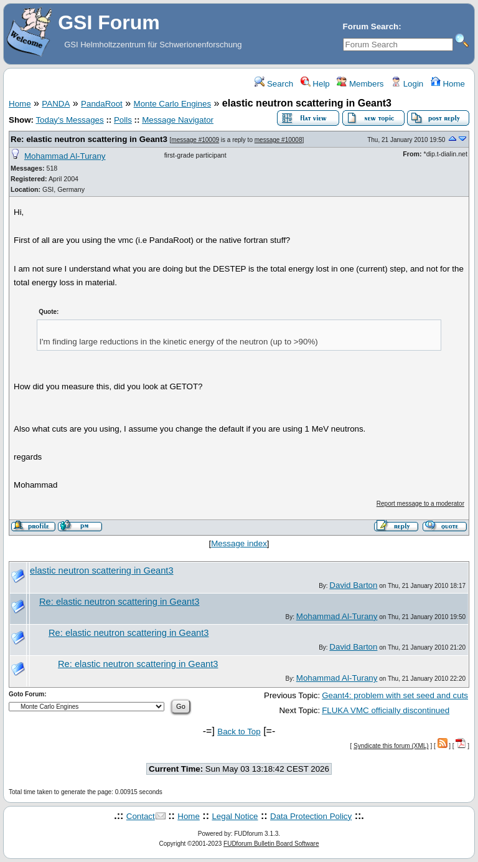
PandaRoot (102, 103)
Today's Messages (69, 120)
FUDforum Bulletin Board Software (271, 843)
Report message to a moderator (420, 503)
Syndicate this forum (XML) (391, 745)
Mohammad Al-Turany (65, 156)
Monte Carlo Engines (172, 103)
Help (315, 83)
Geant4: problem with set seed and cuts (395, 695)
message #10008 (278, 139)
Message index (239, 543)
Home (448, 83)
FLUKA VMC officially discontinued (385, 710)
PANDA (56, 103)
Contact (140, 816)
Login (407, 83)
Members (360, 83)
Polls (123, 120)
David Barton (353, 585)
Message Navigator (177, 120)
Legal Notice (235, 816)
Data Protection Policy (311, 816)
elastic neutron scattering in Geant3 (102, 570)
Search (274, 83)
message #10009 (195, 139)
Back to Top (238, 731)
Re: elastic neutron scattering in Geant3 (89, 139)
